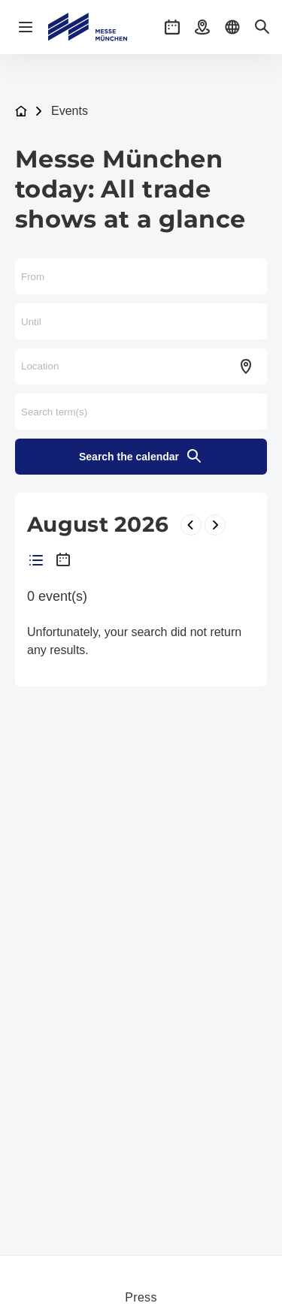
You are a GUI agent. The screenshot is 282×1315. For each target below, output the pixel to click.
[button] (172, 27)
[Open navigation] (25, 27)
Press (140, 1297)
